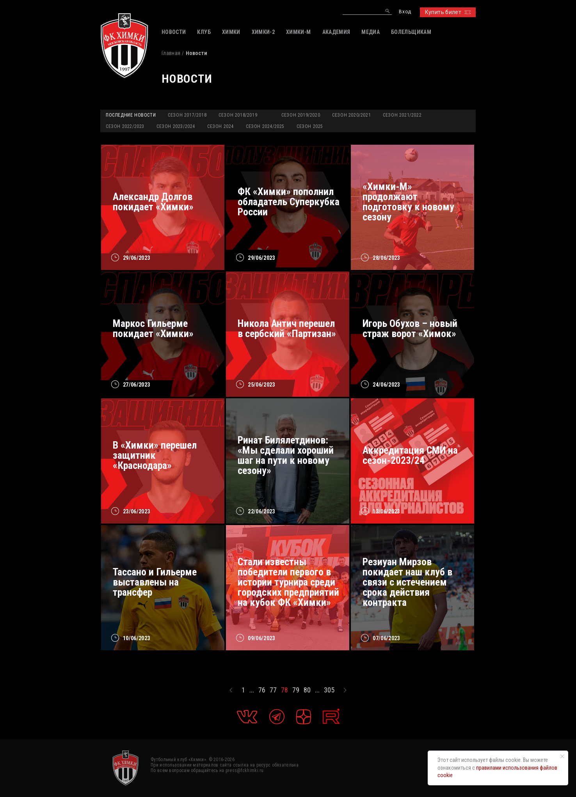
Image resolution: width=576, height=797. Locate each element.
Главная (171, 53)
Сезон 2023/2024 (175, 126)
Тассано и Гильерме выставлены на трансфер (155, 582)
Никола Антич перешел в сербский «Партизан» (287, 328)
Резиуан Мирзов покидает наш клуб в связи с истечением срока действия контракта (407, 582)
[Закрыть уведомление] (562, 756)
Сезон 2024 (220, 126)
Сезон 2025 (310, 126)
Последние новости (131, 115)
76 (261, 690)
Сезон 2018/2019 (238, 115)
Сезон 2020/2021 (351, 115)
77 (273, 690)
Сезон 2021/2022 (402, 115)
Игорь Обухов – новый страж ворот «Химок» (410, 328)
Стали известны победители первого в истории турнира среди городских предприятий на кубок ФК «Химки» (288, 582)
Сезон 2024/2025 (265, 126)
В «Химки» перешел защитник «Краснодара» (155, 455)
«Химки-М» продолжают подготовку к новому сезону (408, 202)
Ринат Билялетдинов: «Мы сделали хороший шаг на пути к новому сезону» (286, 455)
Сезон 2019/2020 (300, 115)
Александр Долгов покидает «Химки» (153, 202)
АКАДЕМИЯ (336, 32)
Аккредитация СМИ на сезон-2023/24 (410, 455)
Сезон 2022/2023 (125, 126)
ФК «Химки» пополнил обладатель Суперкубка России (289, 202)
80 (307, 690)
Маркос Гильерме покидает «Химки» (153, 328)
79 (295, 690)
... (251, 690)
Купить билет (448, 12)
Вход (405, 11)
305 (329, 690)
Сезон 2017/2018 (187, 115)
